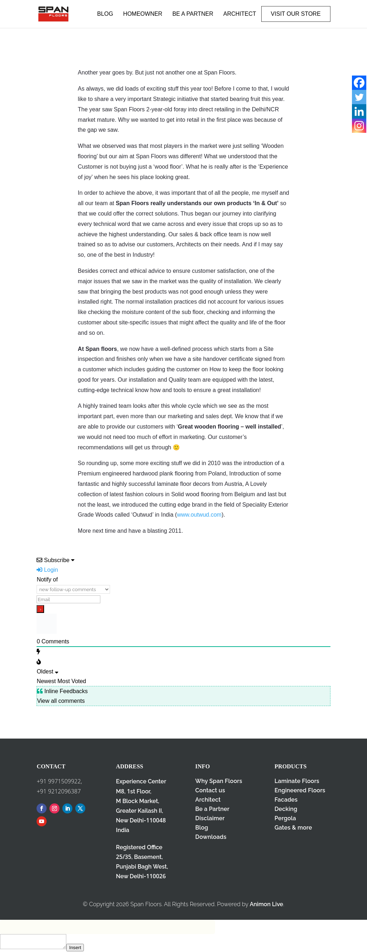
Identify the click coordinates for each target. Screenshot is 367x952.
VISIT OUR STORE (296, 14)
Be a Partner (212, 809)
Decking (286, 809)
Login (47, 570)
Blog (201, 827)
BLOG (105, 14)
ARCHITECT (239, 14)
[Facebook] (359, 83)
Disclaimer (210, 818)
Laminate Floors (297, 781)
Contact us (210, 790)
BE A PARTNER (192, 14)
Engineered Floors (300, 790)
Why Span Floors (218, 781)
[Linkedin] (359, 111)
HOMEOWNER (142, 14)
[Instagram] (359, 126)
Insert (75, 947)
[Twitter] (359, 97)
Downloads (211, 836)
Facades (286, 799)
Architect (208, 799)
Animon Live (266, 904)
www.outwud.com (199, 515)
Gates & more (293, 827)
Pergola (285, 818)
